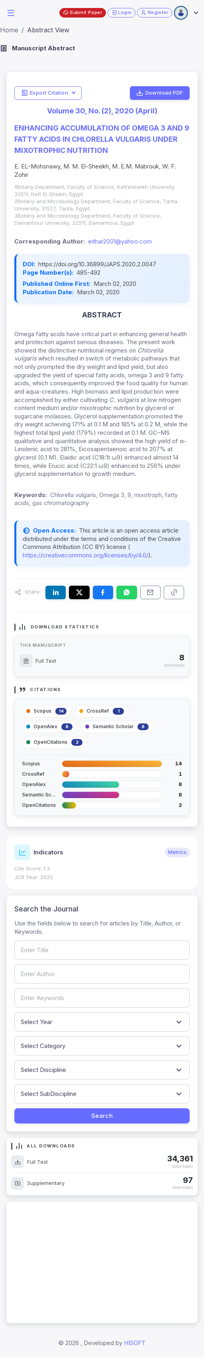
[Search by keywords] (102, 998)
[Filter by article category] (102, 1046)
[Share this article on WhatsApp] (126, 592)
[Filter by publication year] (102, 1022)
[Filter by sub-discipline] (102, 1093)
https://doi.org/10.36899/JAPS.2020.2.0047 (97, 264)
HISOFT (134, 1343)
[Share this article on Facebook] (103, 592)
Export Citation (44, 93)
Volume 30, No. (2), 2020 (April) (102, 111)
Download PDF (159, 93)
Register (154, 13)
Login (122, 13)
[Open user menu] (186, 13)
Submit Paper (82, 13)
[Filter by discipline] (102, 1070)
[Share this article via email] (150, 592)
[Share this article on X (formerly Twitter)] (79, 592)
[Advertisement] (102, 1262)
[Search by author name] (102, 974)
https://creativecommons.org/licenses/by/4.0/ (85, 555)
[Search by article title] (102, 950)
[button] (10, 12)
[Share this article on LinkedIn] (55, 592)
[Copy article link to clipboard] (174, 592)
